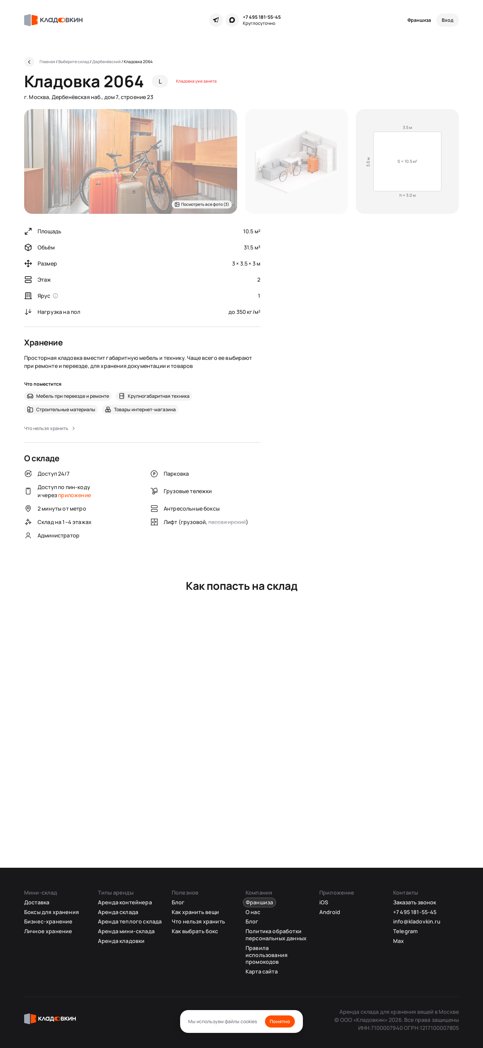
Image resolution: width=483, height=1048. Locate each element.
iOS (323, 902)
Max (398, 941)
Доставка (36, 902)
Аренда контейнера (125, 902)
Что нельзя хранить (198, 921)
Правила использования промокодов (266, 955)
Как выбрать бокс (195, 931)
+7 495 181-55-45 (262, 17)
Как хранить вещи (195, 912)
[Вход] (447, 20)
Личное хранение (48, 931)
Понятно (280, 1021)
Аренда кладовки (121, 941)
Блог (178, 902)
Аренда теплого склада (130, 921)
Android (329, 912)
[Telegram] (216, 20)
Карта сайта (262, 971)
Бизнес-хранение (48, 921)
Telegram (405, 931)
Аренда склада (118, 912)
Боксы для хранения (51, 912)
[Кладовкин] (53, 20)
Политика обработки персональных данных (276, 934)
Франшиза (419, 20)
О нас (253, 912)
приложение (74, 495)
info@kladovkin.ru (416, 921)
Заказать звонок (414, 902)
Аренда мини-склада (126, 931)
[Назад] (29, 62)
